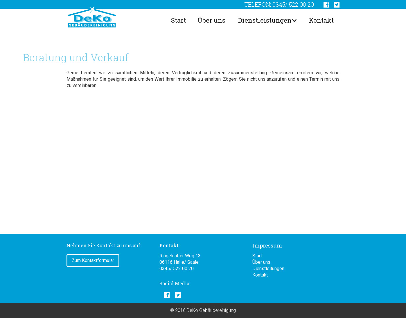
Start (178, 20)
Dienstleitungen (268, 268)
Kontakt (321, 20)
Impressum (267, 245)
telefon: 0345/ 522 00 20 (279, 4)
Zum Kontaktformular (93, 260)
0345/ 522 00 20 (176, 268)
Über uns (211, 20)
